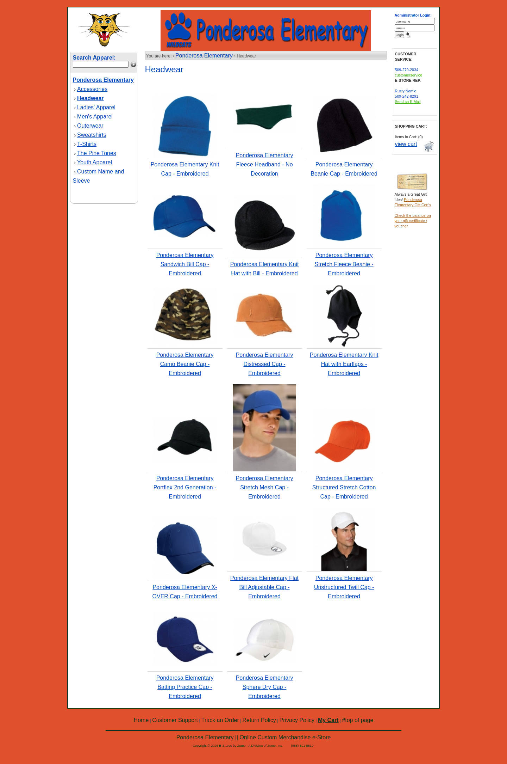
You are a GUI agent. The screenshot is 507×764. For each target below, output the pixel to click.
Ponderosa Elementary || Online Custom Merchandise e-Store (253, 737)
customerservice (409, 75)
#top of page (357, 720)
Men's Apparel (95, 117)
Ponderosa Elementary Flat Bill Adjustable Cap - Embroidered (264, 587)
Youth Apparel (94, 162)
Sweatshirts (91, 135)
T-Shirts (86, 144)
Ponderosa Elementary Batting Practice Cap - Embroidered (185, 687)
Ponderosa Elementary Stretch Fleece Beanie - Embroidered (343, 264)
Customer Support (175, 720)
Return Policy (259, 720)
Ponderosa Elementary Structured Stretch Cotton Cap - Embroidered (344, 487)
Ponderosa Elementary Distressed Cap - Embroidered (264, 364)
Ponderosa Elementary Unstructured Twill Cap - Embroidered (344, 587)
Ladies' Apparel (96, 107)
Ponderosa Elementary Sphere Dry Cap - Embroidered (264, 687)
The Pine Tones (96, 153)
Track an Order (220, 720)
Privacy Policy (297, 720)
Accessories (92, 89)
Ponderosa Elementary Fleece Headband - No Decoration (264, 164)
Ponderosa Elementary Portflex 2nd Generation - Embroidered (185, 487)
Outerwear (90, 126)
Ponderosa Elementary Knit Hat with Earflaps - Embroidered (344, 364)
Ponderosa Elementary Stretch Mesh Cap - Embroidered (264, 487)
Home (141, 720)
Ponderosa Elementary (204, 56)
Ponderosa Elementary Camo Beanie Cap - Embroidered (185, 364)
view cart (406, 144)
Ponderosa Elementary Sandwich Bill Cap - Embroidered (185, 264)
